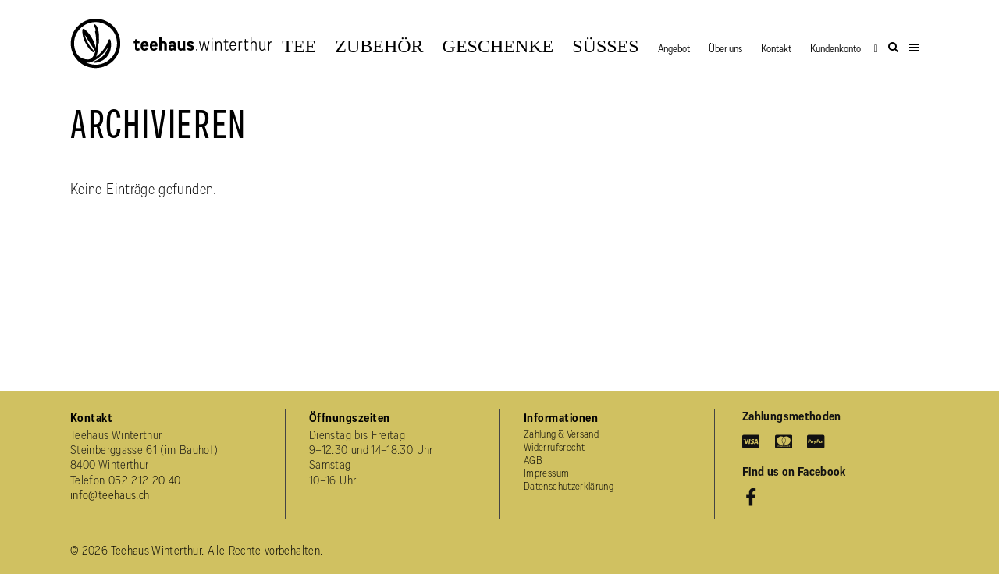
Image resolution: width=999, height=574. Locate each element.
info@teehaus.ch (109, 496)
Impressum (546, 474)
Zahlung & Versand (561, 435)
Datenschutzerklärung (568, 487)
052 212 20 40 (144, 481)
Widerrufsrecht (554, 448)
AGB (533, 461)
